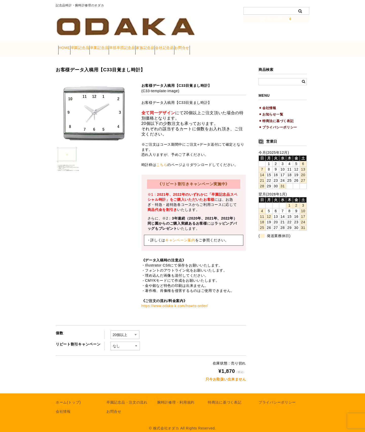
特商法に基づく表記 (224, 397)
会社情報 (63, 406)
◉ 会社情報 (267, 103)
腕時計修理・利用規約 (175, 397)
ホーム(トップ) (68, 397)
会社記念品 (215, 46)
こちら (161, 159)
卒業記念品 (121, 46)
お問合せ (242, 46)
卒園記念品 (92, 46)
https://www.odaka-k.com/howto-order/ (174, 300)
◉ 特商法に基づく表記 (276, 115)
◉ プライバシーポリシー (278, 122)
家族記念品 (186, 46)
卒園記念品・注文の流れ (127, 397)
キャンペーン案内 (180, 235)
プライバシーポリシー (277, 397)
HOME (66, 46)
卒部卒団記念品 (154, 46)
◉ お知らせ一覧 (271, 109)
